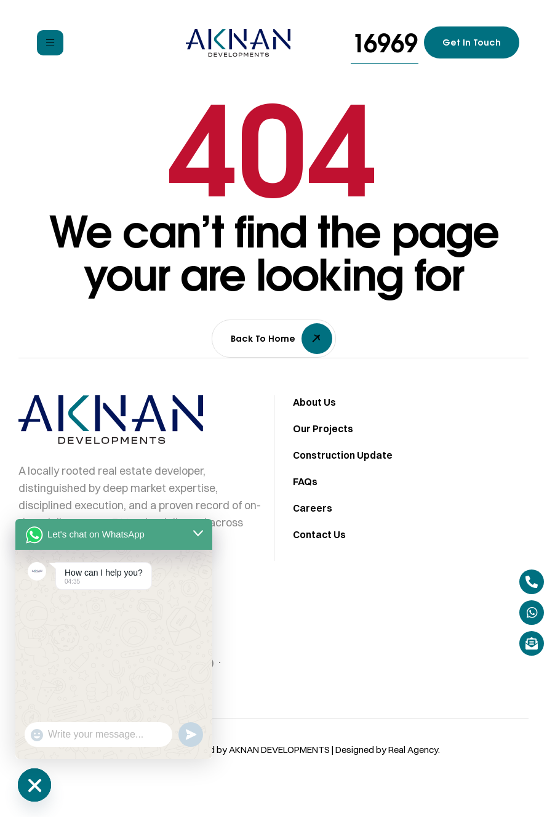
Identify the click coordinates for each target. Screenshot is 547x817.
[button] (384, 43)
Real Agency (413, 759)
